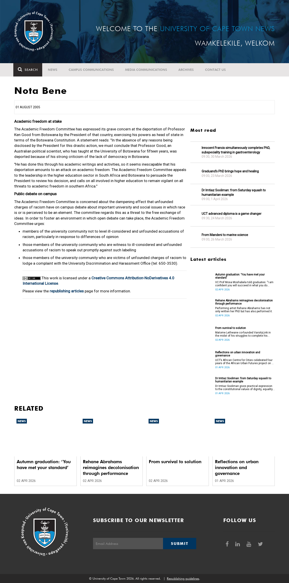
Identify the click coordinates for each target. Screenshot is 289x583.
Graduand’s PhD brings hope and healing (230, 171)
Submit (179, 543)
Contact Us (216, 70)
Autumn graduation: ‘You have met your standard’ (240, 276)
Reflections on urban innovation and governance (237, 354)
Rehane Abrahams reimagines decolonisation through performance (244, 302)
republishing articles (67, 291)
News (53, 70)
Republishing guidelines (183, 578)
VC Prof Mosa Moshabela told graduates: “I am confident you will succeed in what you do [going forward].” (244, 284)
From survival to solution (230, 328)
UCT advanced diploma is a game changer (231, 213)
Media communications (147, 70)
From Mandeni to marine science (225, 235)
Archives (187, 70)
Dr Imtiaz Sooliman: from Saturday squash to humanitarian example (234, 192)
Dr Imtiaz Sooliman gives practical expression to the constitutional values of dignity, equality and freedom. (244, 387)
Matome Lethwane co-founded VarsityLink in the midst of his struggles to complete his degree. (243, 334)
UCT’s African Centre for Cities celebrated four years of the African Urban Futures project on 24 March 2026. (245, 362)
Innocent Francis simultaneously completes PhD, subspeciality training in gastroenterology (236, 150)
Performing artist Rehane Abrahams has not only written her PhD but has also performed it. (244, 310)
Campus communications (92, 70)
